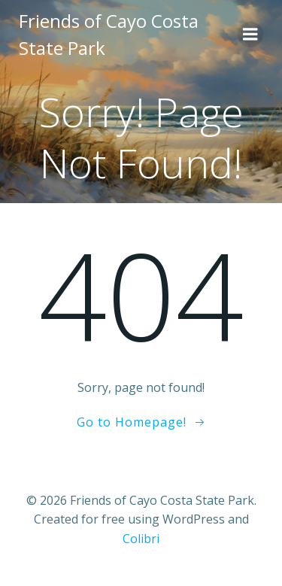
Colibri (141, 538)
